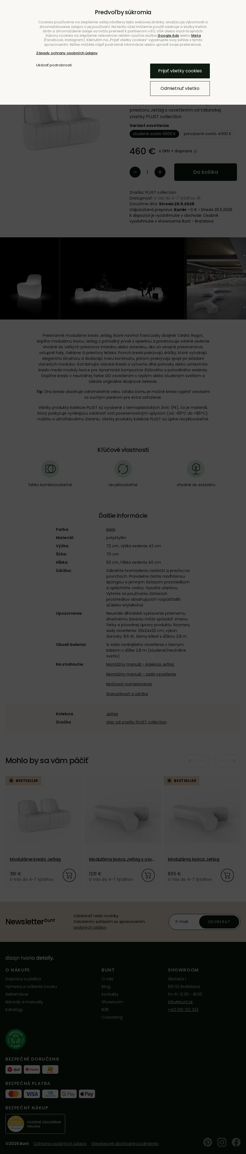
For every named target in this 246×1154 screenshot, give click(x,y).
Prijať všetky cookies (180, 71)
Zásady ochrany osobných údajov (67, 53)
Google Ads (168, 35)
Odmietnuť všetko (180, 88)
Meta (196, 35)
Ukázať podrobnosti (54, 65)
